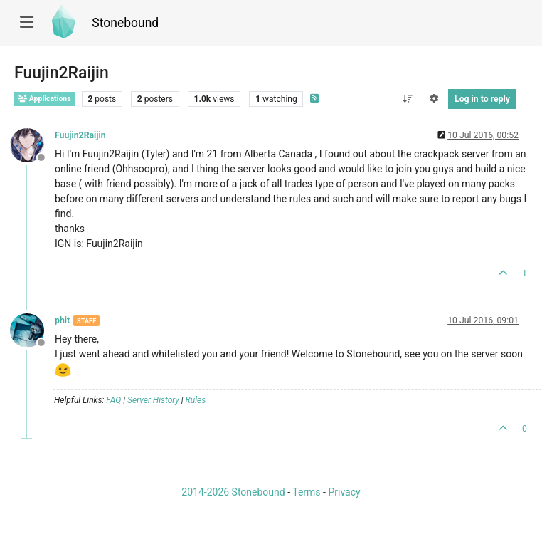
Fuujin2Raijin (80, 135)
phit (62, 320)
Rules (196, 400)
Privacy (344, 492)
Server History (153, 400)
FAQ (113, 400)
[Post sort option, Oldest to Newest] (407, 99)
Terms (306, 492)
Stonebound (125, 23)
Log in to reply (482, 99)
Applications (44, 98)
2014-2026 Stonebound (233, 492)
